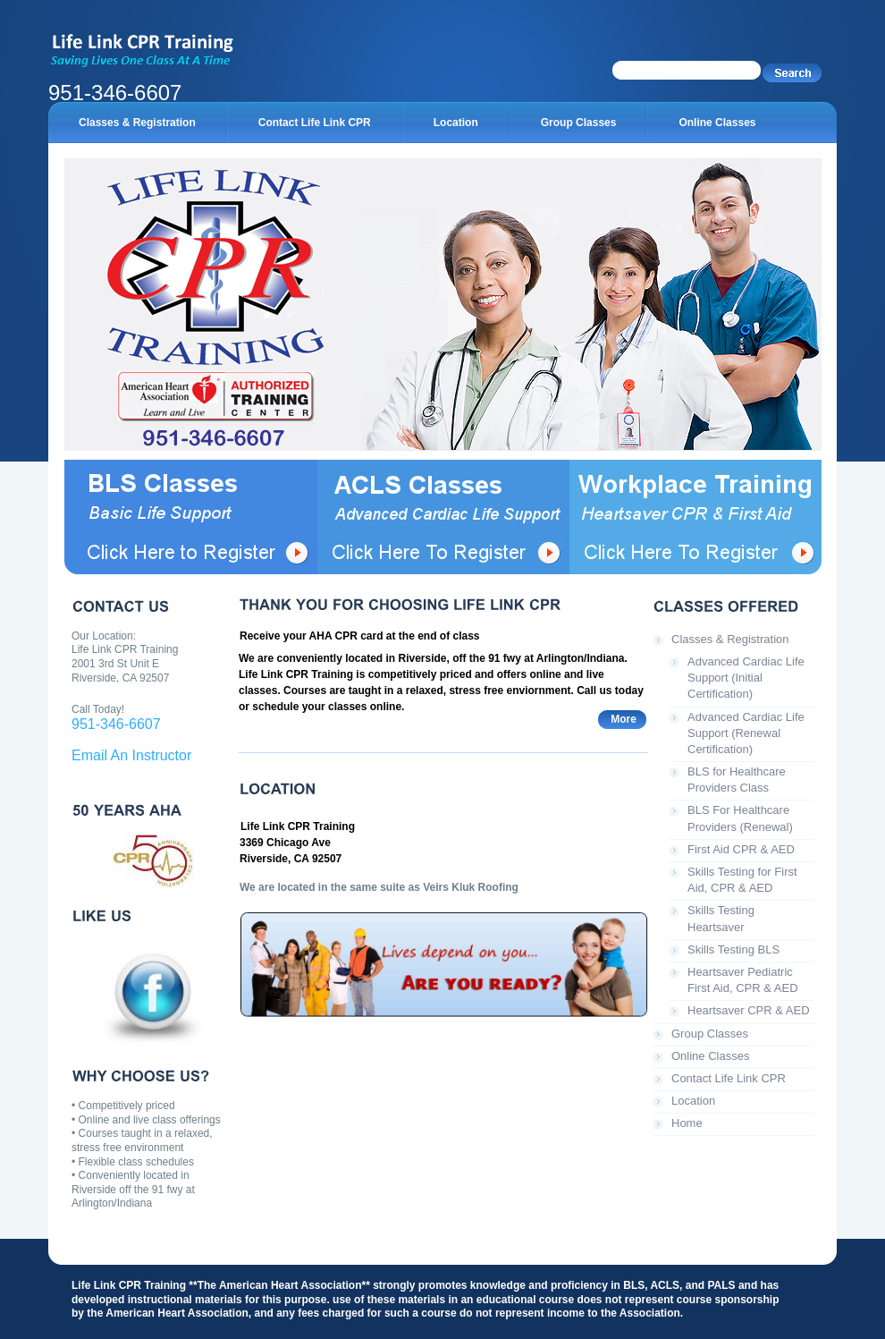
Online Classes (710, 1056)
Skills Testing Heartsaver (720, 918)
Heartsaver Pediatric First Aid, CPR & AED (742, 980)
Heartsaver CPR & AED (748, 1010)
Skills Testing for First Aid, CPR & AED (742, 879)
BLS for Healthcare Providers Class (736, 779)
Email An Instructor (131, 755)
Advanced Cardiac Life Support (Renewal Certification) (746, 733)
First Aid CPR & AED (741, 849)
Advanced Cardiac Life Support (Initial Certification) (746, 677)
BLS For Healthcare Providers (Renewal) (740, 818)
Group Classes (709, 1033)
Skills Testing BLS (733, 949)
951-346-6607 (116, 724)
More (623, 719)
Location (693, 1100)
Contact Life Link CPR (728, 1078)
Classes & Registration (730, 639)
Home (687, 1123)
